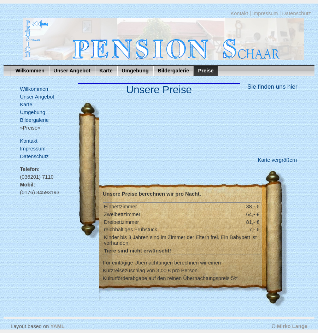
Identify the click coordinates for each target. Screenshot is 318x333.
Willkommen (34, 89)
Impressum (265, 13)
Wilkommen (30, 70)
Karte (105, 70)
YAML (57, 326)
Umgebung (135, 70)
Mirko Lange (292, 326)
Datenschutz (296, 13)
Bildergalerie (173, 70)
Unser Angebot (71, 70)
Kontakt (239, 13)
